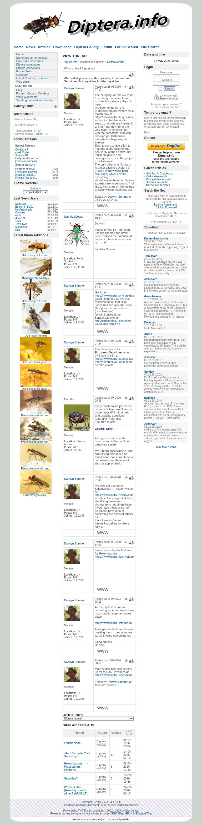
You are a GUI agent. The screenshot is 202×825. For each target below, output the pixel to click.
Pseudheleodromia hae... (35, 415)
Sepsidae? (71, 778)
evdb (18, 215)
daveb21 (20, 218)
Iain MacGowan (74, 216)
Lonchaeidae (72, 742)
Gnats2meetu (152, 296)
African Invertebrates (158, 185)
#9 (126, 660)
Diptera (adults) (116, 62)
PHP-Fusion (85, 810)
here (177, 107)
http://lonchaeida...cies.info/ (112, 320)
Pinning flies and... (26, 177)
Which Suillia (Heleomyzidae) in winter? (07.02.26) (75, 790)
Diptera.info (70, 62)
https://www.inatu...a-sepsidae (114, 358)
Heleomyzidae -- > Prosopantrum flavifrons (76, 766)
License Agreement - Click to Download (166, 206)
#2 (126, 215)
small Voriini (22, 152)
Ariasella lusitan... (25, 174)
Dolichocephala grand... (35, 362)
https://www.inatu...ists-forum (113, 622)
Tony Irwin (21, 224)
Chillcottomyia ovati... (35, 495)
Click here (159, 98)
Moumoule (21, 227)
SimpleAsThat (143, 813)
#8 (126, 599)
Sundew (149, 371)
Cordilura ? (21, 149)
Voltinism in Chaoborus (159, 173)
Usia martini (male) (36, 335)
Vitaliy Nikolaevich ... (158, 176)
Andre (148, 334)
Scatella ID (21, 155)
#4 (126, 341)
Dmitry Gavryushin (156, 238)
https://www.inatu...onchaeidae (114, 295)
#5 (126, 398)
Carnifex (20, 212)
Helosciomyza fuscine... (35, 255)
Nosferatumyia (23, 209)
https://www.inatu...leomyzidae (114, 556)
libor (17, 229)
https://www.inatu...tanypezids (114, 117)
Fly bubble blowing (26, 172)
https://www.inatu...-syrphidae (114, 675)
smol (18, 221)
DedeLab (20, 203)
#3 (126, 284)
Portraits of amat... (26, 169)
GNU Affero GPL (120, 813)
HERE (174, 216)
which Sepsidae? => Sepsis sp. (77, 755)
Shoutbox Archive (166, 447)
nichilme (149, 397)
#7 (126, 542)
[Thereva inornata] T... (28, 161)
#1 (126, 87)
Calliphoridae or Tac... (28, 158)
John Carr (150, 279)
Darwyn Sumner (74, 88)
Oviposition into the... (158, 182)
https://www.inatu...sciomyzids (114, 495)
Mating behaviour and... (159, 179)
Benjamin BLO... (24, 206)
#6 (126, 477)
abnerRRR (42, 133)
